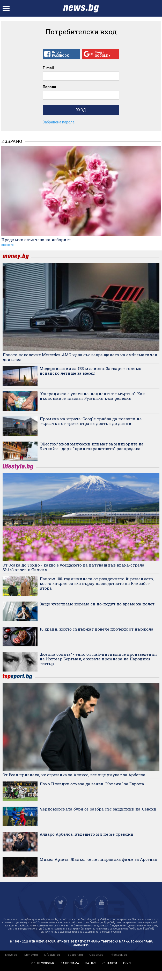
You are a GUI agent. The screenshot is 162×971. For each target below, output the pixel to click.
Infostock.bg (118, 954)
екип (127, 963)
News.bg (11, 954)
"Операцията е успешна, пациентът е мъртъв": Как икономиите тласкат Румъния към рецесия (92, 396)
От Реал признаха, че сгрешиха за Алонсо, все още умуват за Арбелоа (74, 774)
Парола (49, 87)
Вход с (61, 54)
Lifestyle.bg (52, 954)
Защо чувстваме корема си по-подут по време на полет (97, 604)
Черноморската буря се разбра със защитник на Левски (98, 809)
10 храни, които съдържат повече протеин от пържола (96, 629)
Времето (7, 245)
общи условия (43, 963)
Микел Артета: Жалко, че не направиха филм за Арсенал (98, 859)
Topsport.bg (74, 954)
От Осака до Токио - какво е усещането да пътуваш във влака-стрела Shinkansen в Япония (73, 567)
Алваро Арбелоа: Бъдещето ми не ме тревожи (87, 834)
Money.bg (31, 954)
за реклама (70, 963)
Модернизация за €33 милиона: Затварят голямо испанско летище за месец (90, 370)
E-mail (48, 68)
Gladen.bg (96, 954)
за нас (90, 963)
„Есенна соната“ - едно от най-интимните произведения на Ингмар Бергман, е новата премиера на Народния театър (98, 659)
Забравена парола (59, 122)
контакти (109, 963)
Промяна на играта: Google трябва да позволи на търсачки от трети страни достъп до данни (91, 421)
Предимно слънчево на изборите (36, 239)
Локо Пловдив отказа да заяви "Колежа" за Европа (92, 783)
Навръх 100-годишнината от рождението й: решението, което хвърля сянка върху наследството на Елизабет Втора (97, 583)
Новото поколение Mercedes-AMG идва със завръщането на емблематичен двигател (80, 357)
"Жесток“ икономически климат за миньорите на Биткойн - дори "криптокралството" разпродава (92, 446)
